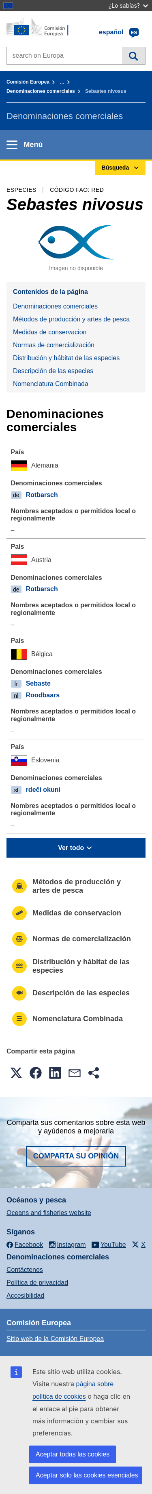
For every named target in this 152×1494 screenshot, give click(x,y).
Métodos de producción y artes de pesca (71, 319)
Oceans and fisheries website (48, 1212)
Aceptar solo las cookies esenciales (87, 1475)
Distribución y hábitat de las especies (66, 358)
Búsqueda (133, 55)
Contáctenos (24, 1269)
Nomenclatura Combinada (50, 383)
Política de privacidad (37, 1282)
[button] (16, 1073)
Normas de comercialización (53, 345)
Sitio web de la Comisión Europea (55, 1338)
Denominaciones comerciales (40, 91)
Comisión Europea (27, 82)
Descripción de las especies (53, 370)
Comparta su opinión (76, 1156)
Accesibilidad (25, 1295)
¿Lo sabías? (128, 5)
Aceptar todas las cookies (72, 1454)
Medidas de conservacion (49, 332)
